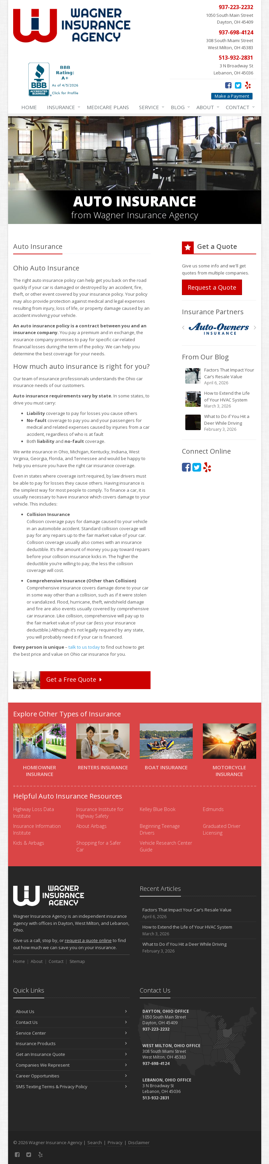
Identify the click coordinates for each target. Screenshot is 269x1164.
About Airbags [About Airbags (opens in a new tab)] (91, 826)
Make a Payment (232, 96)
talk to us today (84, 647)
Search (94, 1142)
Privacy (115, 1142)
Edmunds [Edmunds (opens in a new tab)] (213, 809)
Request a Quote (212, 287)
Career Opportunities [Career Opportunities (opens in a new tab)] (71, 1076)
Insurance (62, 107)
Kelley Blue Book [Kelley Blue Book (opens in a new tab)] (158, 809)
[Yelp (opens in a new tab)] (248, 85)
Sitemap (77, 961)
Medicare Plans (108, 107)
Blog (179, 107)
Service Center (71, 1033)
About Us (71, 1011)
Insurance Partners (213, 311)
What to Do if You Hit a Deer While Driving (219, 422)
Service (150, 107)
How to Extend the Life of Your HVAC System (219, 399)
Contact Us (71, 1022)
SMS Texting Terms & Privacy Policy (71, 1087)
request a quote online (88, 940)
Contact (239, 107)
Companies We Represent (71, 1065)
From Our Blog (205, 356)
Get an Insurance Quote (71, 1054)
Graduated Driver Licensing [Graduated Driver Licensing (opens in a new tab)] (221, 829)
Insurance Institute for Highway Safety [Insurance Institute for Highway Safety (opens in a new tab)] (100, 812)
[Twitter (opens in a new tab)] (238, 85)
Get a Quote (58, 680)
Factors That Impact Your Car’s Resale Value (219, 376)
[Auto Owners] (219, 329)
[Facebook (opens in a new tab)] (228, 85)
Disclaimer (139, 1142)
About (206, 107)
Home (29, 107)
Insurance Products (71, 1043)
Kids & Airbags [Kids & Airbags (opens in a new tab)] (28, 843)
